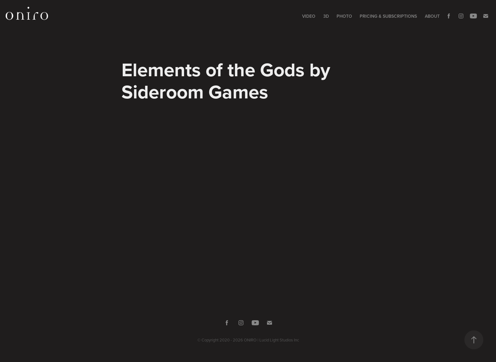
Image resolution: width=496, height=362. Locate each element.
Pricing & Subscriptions (388, 16)
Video (308, 16)
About (432, 16)
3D (326, 16)
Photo (344, 16)
